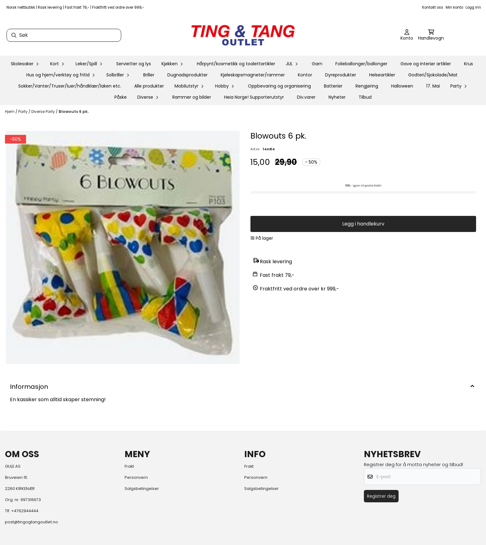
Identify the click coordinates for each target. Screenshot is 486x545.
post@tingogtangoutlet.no (31, 522)
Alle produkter (149, 86)
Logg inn (473, 7)
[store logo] (243, 35)
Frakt (129, 466)
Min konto (454, 7)
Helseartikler (382, 75)
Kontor (305, 75)
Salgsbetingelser (142, 488)
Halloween (402, 86)
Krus (468, 64)
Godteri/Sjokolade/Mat (432, 75)
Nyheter (337, 97)
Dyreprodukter (340, 75)
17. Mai (433, 86)
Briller (148, 75)
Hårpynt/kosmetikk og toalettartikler (236, 64)
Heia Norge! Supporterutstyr (254, 97)
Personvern (136, 477)
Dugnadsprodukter (187, 75)
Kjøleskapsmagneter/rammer (253, 75)
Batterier (333, 86)
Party (23, 111)
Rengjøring (367, 86)
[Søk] (64, 35)
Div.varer (306, 97)
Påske (120, 97)
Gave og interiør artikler (425, 64)
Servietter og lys (133, 64)
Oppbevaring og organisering (279, 86)
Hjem (10, 111)
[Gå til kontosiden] (407, 35)
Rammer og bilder (191, 97)
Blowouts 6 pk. (74, 111)
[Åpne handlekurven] (431, 35)
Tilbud (365, 97)
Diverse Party (43, 111)
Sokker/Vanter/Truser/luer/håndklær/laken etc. (69, 86)
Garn (317, 64)
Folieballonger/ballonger (361, 64)
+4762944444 (24, 510)
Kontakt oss (432, 7)
